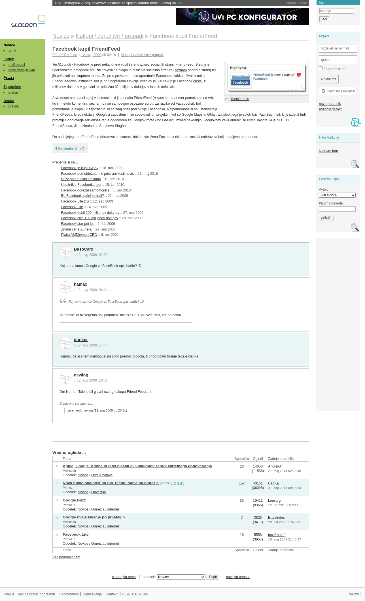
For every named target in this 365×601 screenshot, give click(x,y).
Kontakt (112, 594)
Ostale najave (102, 475)
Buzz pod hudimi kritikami (81, 179)
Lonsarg (274, 501)
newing (81, 375)
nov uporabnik (330, 104)
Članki (8, 79)
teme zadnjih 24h (22, 70)
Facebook (82, 64)
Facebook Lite (72, 207)
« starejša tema (124, 577)
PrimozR (69, 505)
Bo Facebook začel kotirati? (82, 196)
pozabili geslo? (330, 109)
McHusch (69, 470)
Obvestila (98, 492)
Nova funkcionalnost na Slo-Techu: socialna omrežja (111, 483)
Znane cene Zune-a (76, 229)
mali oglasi (17, 65)
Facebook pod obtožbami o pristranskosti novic (97, 174)
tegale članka (188, 356)
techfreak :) (277, 535)
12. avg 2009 (91, 55)
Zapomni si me (332, 68)
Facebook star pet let (77, 224)
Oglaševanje (92, 594)
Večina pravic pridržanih (36, 594)
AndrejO (274, 466)
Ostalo (8, 101)
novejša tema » (238, 577)
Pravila (8, 594)
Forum (8, 59)
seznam (181, 70)
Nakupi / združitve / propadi (142, 55)
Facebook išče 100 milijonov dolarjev (89, 218)
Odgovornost (69, 594)
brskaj (13, 92)
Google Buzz (74, 500)
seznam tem (328, 151)
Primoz (68, 487)
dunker (81, 339)
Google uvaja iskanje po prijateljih (94, 517)
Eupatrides (276, 518)
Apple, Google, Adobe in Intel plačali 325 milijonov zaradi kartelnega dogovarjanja (137, 466)
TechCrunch (240, 99)
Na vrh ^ (355, 594)
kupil (124, 64)
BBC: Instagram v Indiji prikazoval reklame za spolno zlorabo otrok (120, 3)
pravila (14, 106)
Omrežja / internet (105, 509)
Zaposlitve (12, 87)
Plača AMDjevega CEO (79, 235)
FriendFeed (185, 64)
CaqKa (273, 483)
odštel (198, 81)
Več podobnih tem (66, 557)
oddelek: (174, 577)
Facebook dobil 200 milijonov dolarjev (90, 213)
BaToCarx (84, 249)
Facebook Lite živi (75, 201)
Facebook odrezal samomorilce (85, 190)
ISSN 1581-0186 (135, 594)
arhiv (12, 51)
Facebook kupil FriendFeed (86, 49)
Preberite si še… (65, 162)
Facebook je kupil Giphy (79, 168)
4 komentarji (66, 148)
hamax (80, 284)
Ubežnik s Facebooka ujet (81, 185)
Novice (9, 45)
